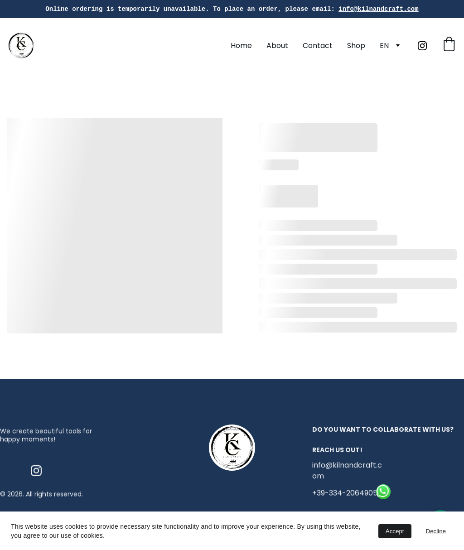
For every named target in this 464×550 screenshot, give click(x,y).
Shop (356, 45)
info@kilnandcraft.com (378, 9)
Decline (436, 531)
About (277, 45)
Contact (318, 45)
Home (241, 45)
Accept (395, 531)
